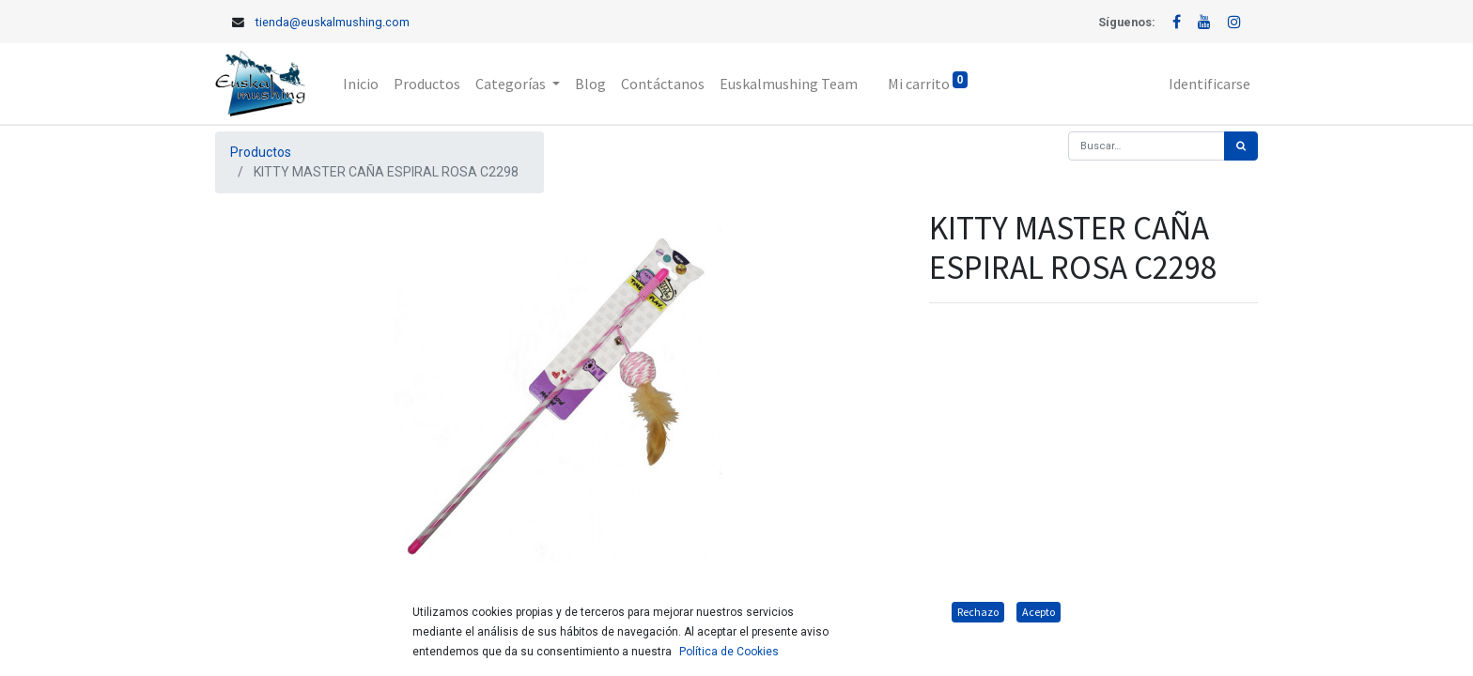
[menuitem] (360, 83)
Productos (260, 152)
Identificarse (1209, 83)
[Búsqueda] (1241, 146)
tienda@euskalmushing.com (333, 22)
